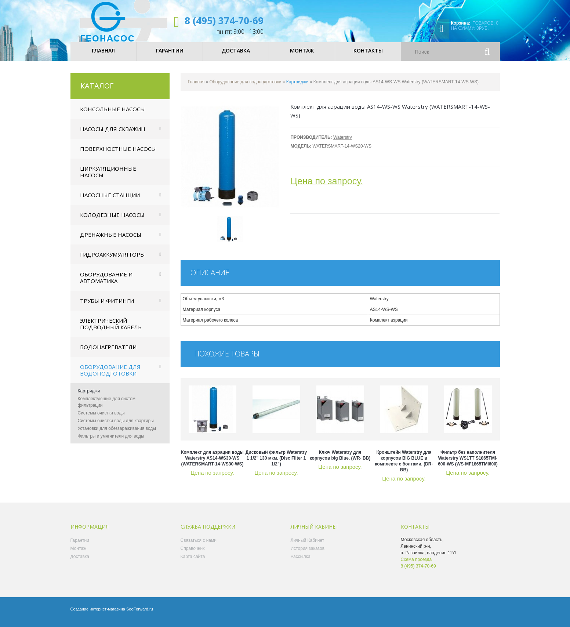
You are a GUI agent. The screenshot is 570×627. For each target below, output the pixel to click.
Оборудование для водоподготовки (110, 375)
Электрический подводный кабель (111, 329)
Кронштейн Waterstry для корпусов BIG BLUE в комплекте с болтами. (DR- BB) (404, 466)
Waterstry (342, 142)
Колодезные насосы (112, 220)
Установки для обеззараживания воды (117, 433)
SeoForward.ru (139, 614)
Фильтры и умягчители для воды (111, 441)
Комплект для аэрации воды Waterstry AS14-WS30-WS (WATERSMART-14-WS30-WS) (212, 463)
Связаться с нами (199, 545)
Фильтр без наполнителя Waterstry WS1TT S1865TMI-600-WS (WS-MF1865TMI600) (468, 463)
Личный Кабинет (307, 545)
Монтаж (78, 553)
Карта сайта (193, 561)
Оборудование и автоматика (106, 283)
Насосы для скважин (112, 134)
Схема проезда (416, 564)
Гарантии (79, 545)
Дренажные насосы (110, 239)
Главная (196, 87)
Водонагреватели (108, 352)
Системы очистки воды (101, 418)
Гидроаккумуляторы (112, 259)
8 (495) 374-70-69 (224, 20)
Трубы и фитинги (107, 305)
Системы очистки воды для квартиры (116, 425)
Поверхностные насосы (118, 153)
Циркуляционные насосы (108, 177)
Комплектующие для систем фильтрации (107, 407)
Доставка (80, 561)
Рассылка (301, 561)
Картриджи (89, 396)
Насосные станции (110, 200)
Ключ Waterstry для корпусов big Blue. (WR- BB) (340, 460)
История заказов (308, 553)
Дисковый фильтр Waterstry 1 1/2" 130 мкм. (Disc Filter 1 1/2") (276, 463)
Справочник (193, 553)
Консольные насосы (112, 114)
